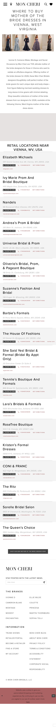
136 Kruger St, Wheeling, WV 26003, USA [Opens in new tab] (21, 303)
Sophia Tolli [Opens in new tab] (36, 641)
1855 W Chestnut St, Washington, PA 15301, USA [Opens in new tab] (24, 530)
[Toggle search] (45, 4)
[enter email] (26, 604)
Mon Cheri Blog (38, 656)
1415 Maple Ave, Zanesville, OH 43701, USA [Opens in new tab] (22, 187)
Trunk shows (13, 656)
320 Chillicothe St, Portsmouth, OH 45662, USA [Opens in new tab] (24, 509)
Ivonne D (10, 620)
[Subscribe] (43, 604)
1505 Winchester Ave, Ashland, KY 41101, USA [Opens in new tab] (23, 423)
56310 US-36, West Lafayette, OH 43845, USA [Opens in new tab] (23, 251)
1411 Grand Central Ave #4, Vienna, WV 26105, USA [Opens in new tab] (26, 161)
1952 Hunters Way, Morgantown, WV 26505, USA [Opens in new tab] (25, 552)
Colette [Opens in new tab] (34, 625)
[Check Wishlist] (51, 4)
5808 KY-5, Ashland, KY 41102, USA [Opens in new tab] (19, 470)
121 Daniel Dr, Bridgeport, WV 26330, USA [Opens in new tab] (22, 346)
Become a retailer (15, 666)
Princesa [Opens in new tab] (34, 631)
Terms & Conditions (40, 671)
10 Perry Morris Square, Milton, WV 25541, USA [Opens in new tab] (24, 324)
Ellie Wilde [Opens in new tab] (35, 620)
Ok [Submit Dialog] (53, 719)
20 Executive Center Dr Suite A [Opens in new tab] (17, 375)
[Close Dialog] (3, 719)
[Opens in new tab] (47, 165)
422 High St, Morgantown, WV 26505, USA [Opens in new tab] (22, 487)
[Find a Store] (11, 4)
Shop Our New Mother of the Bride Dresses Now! (28, 573)
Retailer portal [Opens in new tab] (14, 661)
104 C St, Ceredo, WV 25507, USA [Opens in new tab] (18, 444)
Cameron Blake (14, 625)
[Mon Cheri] (19, 591)
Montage (10, 631)
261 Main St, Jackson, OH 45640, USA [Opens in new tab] (20, 230)
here (28, 725)
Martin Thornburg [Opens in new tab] (40, 636)
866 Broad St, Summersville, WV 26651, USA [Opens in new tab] (23, 401)
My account (12, 677)
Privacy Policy (37, 666)
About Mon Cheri (39, 661)
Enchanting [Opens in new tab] (12, 641)
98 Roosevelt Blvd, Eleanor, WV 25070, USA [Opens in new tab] (23, 208)
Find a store (12, 671)
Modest (10, 636)
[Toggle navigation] (5, 4)
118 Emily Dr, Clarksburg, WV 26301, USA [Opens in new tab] (21, 277)
